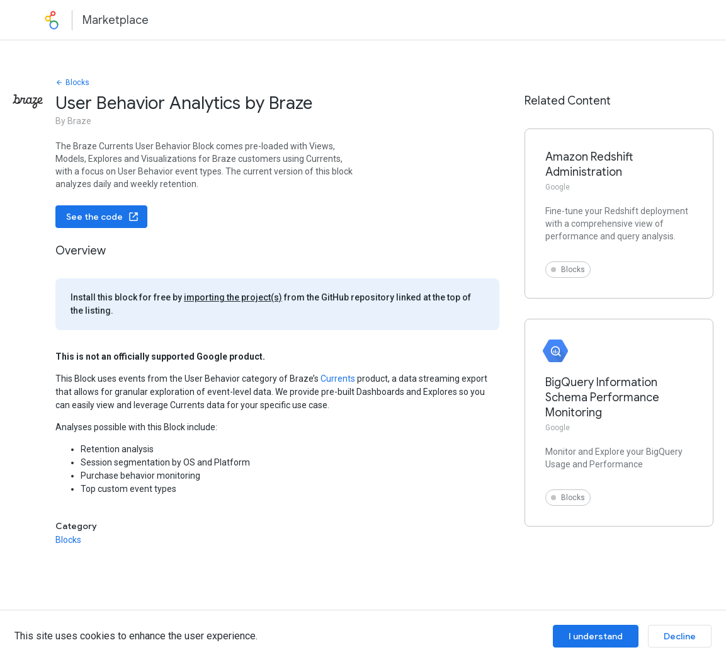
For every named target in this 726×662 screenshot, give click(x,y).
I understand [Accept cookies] (596, 636)
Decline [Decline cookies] (680, 636)
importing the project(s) (233, 297)
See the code (102, 216)
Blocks (72, 82)
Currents (337, 379)
